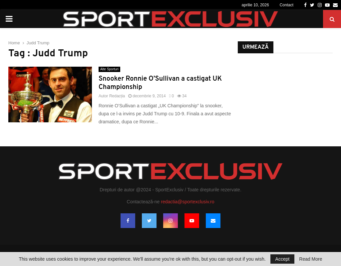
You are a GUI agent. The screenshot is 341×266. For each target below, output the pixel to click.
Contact (286, 5)
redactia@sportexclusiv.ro (187, 201)
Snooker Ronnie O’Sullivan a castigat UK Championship (160, 83)
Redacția (117, 96)
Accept (282, 259)
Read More (310, 259)
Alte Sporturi (109, 69)
